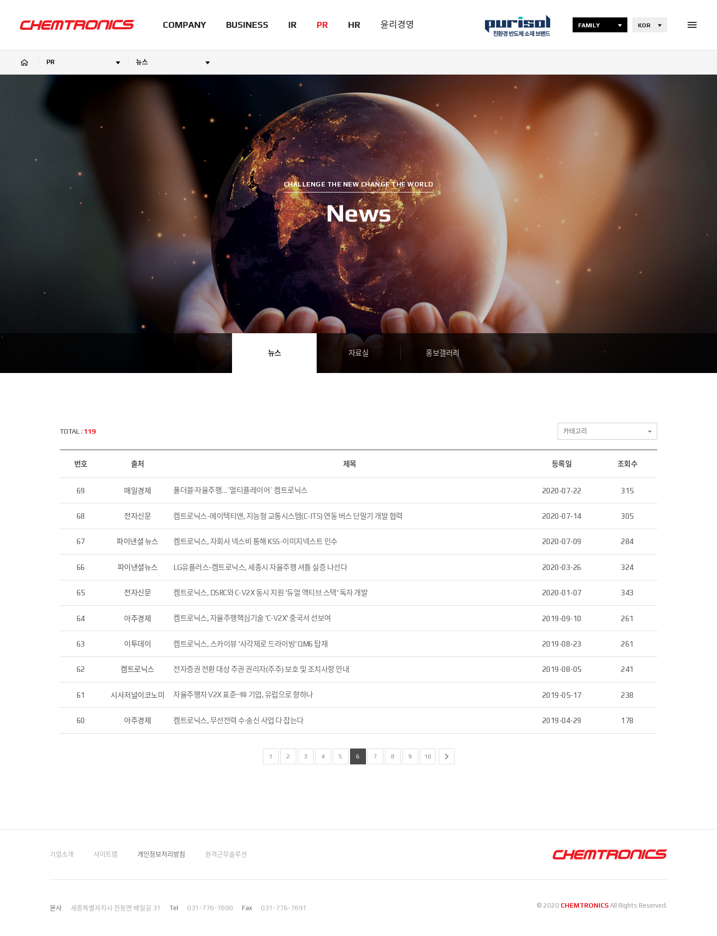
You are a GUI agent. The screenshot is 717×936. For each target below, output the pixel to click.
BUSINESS (247, 24)
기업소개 (62, 854)
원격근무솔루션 (226, 854)
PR (322, 24)
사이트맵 (106, 854)
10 (427, 756)
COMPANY (184, 24)
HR (354, 24)
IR (292, 24)
